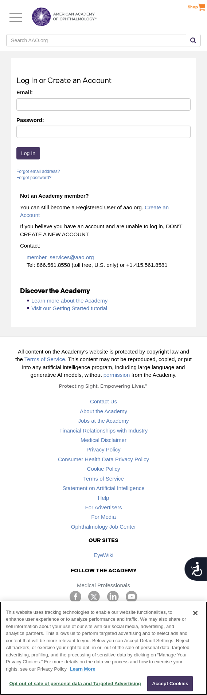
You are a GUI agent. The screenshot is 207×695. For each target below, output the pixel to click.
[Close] (195, 613)
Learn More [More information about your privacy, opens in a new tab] (82, 669)
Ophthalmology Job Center (103, 527)
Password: (30, 120)
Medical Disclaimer (103, 440)
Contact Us (103, 401)
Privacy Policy (103, 449)
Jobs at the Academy (103, 421)
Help (103, 498)
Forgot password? (33, 177)
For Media (103, 517)
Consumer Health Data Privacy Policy (103, 459)
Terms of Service (44, 359)
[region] (103, 648)
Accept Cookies (170, 683)
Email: (24, 92)
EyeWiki (103, 555)
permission (117, 375)
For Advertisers (103, 507)
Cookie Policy (103, 469)
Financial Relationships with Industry (103, 430)
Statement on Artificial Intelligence (103, 488)
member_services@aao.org (60, 257)
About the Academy (103, 411)
